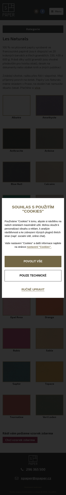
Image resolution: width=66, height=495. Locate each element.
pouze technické (33, 275)
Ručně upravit (32, 289)
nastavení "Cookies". (39, 246)
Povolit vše (33, 261)
